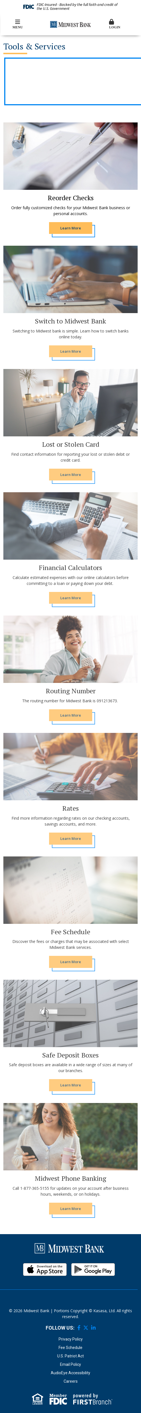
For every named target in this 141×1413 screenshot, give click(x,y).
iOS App (45, 1269)
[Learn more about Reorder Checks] (70, 228)
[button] (123, 24)
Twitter (85, 1327)
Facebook (78, 1327)
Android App (93, 1269)
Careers (71, 1381)
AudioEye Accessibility (70, 1373)
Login (123, 24)
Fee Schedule (70, 1347)
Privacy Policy (71, 1339)
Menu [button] (17, 24)
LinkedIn (93, 1327)
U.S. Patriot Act (70, 1356)
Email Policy (70, 1364)
